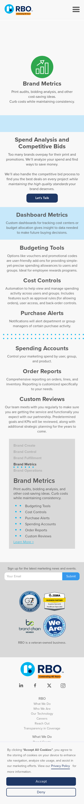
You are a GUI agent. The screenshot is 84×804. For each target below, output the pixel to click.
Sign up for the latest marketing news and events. (42, 568)
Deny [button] (41, 792)
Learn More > (23, 542)
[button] (76, 9)
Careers (42, 719)
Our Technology (42, 714)
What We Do (42, 704)
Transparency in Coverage (42, 729)
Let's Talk (42, 198)
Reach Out (42, 724)
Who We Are (42, 709)
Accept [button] (41, 781)
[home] (18, 9)
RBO (42, 698)
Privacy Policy (60, 766)
